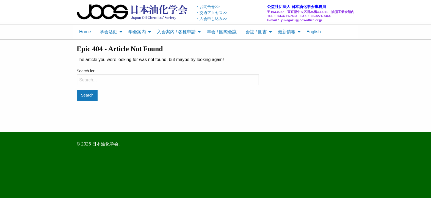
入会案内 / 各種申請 (176, 31)
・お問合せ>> (208, 6)
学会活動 (108, 31)
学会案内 (137, 31)
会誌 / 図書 (256, 31)
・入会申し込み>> (211, 18)
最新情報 (286, 31)
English (313, 31)
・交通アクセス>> (211, 12)
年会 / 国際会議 (222, 31)
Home (85, 31)
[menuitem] (85, 32)
